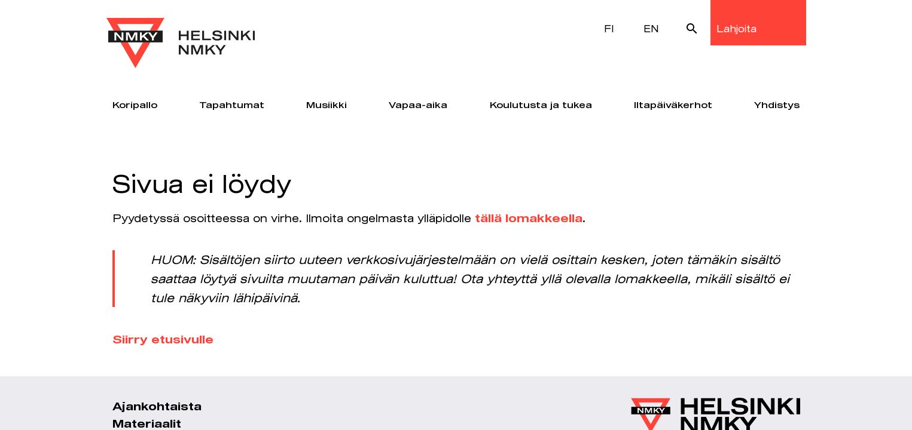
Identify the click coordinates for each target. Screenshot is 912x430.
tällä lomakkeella (528, 219)
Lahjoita (736, 28)
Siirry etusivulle (162, 340)
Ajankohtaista (157, 407)
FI (609, 28)
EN (651, 28)
